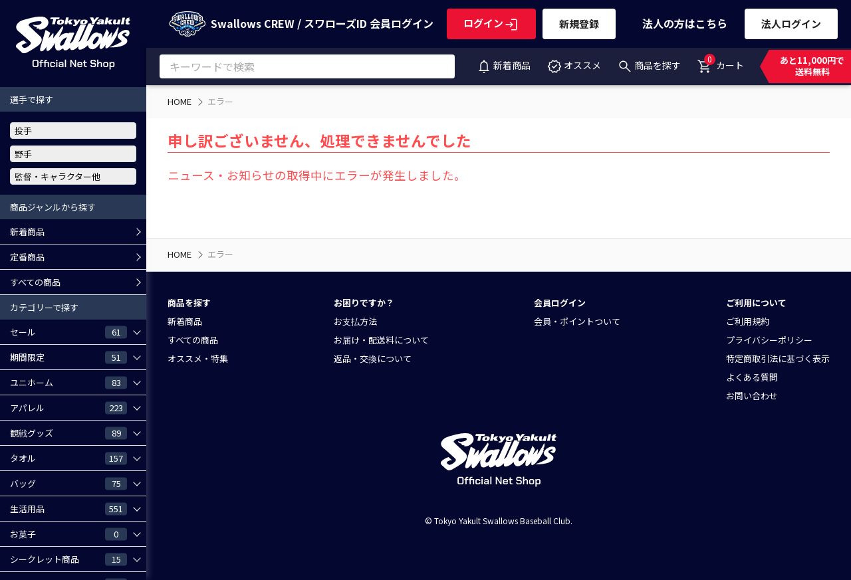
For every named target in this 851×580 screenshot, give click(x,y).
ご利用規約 (747, 321)
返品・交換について (373, 358)
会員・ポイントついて (577, 321)
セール (68, 331)
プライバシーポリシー (769, 340)
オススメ (574, 65)
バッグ (68, 483)
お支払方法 (355, 321)
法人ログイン (791, 24)
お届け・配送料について (381, 340)
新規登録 (579, 24)
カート (720, 62)
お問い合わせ (752, 395)
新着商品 (503, 65)
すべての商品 (35, 282)
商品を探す (649, 65)
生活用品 (68, 508)
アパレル (68, 407)
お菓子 (68, 533)
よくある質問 (752, 377)
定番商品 (27, 256)
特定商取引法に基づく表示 (778, 358)
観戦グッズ (68, 432)
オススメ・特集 (198, 358)
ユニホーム (68, 382)
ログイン (491, 23)
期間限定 (68, 356)
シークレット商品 (68, 558)
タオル (68, 457)
